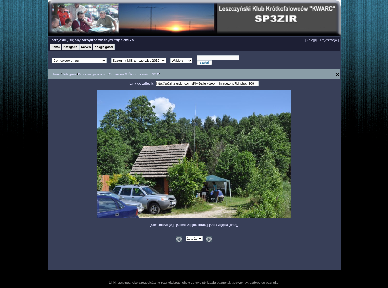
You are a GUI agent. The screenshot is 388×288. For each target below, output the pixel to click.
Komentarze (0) (161, 225)
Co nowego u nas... (93, 74)
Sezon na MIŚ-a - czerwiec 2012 (134, 74)
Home (56, 47)
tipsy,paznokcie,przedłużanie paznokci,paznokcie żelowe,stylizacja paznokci (174, 282)
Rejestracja (328, 40)
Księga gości (104, 47)
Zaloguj (311, 40)
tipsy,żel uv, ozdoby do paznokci (255, 282)
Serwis (86, 47)
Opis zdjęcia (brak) (223, 225)
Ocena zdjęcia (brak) (191, 225)
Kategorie (70, 47)
